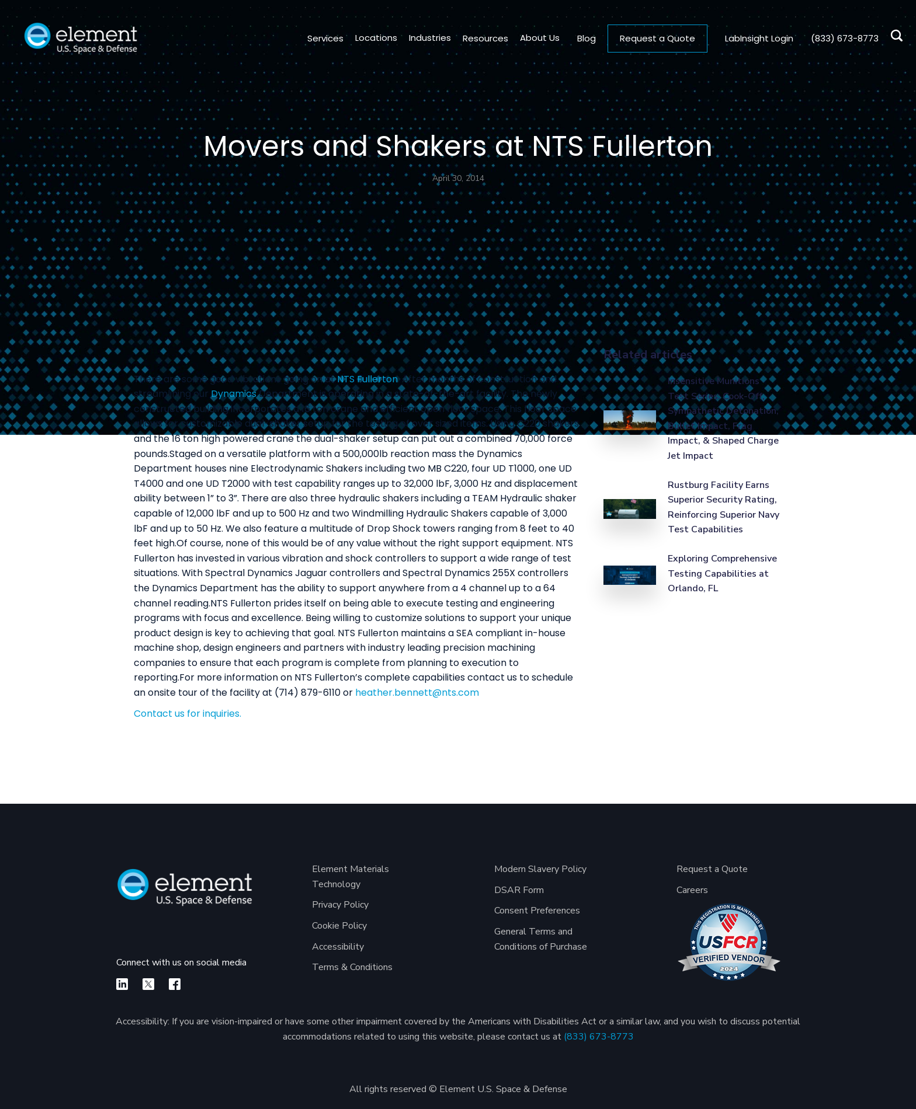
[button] (370, 38)
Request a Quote (657, 38)
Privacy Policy (340, 904)
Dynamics (233, 393)
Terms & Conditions (352, 967)
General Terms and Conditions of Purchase (540, 939)
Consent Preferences (537, 910)
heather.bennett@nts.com (417, 692)
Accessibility (338, 946)
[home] (80, 38)
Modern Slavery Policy (540, 869)
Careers (692, 890)
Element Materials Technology (350, 877)
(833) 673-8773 (599, 1036)
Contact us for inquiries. (187, 713)
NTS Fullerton (367, 379)
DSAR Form (519, 890)
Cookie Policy (339, 925)
